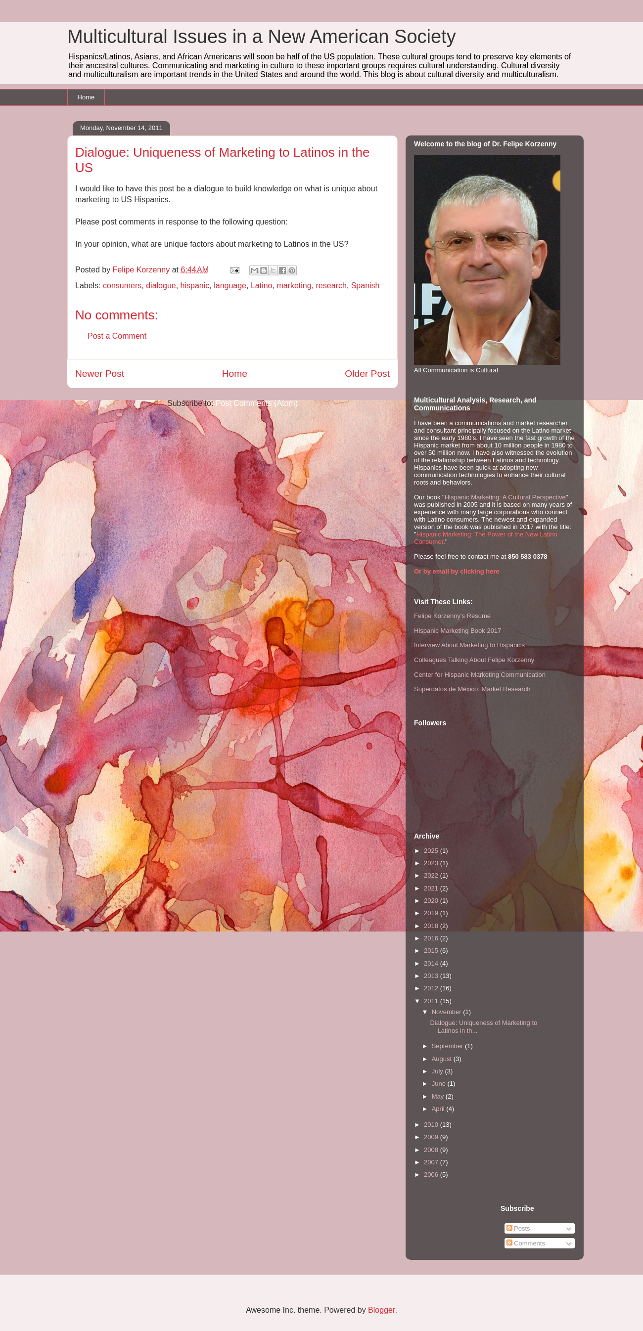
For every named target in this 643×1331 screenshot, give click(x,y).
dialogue (161, 285)
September (448, 1046)
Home (86, 97)
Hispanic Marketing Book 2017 (457, 630)
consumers (122, 285)
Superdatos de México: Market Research (472, 689)
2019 (432, 913)
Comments (525, 1243)
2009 (432, 1137)
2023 (432, 863)
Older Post (367, 373)
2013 (432, 975)
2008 (432, 1150)
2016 (432, 938)
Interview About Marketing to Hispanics (469, 645)
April (439, 1108)
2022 (432, 875)
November (447, 1012)
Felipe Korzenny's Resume (452, 616)
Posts (518, 1228)
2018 (432, 926)
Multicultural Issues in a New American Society (261, 36)
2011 (432, 1001)
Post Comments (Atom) (257, 403)
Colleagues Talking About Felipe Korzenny (474, 660)
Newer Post (99, 373)
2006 (432, 1174)
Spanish (365, 285)
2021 (432, 888)
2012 (432, 988)
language (230, 285)
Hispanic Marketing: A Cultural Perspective (505, 497)
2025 (432, 850)
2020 (432, 900)
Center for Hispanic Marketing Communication (480, 674)
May (439, 1096)
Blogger (381, 1310)
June (440, 1083)
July (438, 1071)
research (331, 285)
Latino (262, 285)
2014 (432, 963)
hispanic (195, 285)
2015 (432, 950)
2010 (432, 1124)
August (443, 1059)
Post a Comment (117, 336)
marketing (293, 285)
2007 (432, 1162)
